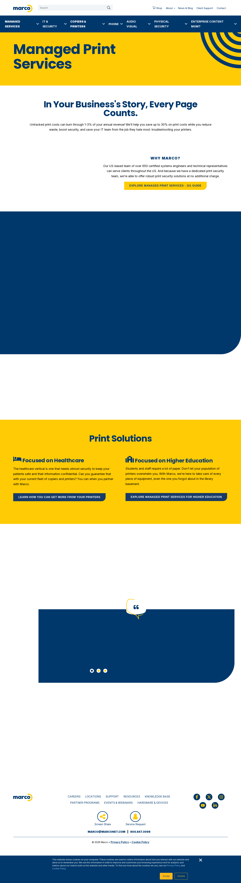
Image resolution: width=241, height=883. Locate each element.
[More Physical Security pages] (186, 24)
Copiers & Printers (78, 24)
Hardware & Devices (152, 802)
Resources (132, 796)
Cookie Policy (59, 868)
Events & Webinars (118, 802)
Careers (74, 796)
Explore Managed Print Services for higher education (176, 497)
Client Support (204, 8)
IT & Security (50, 24)
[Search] (75, 8)
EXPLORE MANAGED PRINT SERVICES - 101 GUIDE (165, 185)
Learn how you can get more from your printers (59, 497)
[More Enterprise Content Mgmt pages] (235, 24)
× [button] (200, 859)
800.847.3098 (140, 831)
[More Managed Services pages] (38, 24)
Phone (114, 24)
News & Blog (185, 8)
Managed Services (12, 24)
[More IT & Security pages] (65, 24)
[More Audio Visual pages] (149, 24)
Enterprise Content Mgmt (207, 24)
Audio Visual (132, 24)
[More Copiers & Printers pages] (103, 24)
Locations (93, 796)
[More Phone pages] (121, 24)
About (169, 8)
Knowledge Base (157, 796)
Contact (221, 8)
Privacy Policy (174, 865)
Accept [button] (166, 876)
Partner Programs (84, 802)
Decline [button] (181, 876)
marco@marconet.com (106, 831)
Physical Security (161, 24)
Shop (156, 9)
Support (112, 796)
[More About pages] (175, 8)
